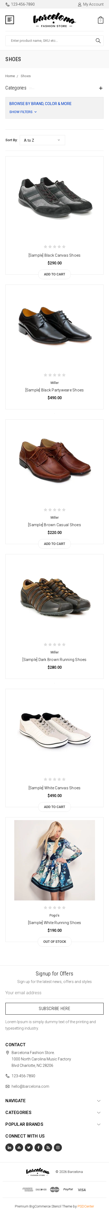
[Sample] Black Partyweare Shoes (54, 390)
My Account (91, 4)
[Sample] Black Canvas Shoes (55, 255)
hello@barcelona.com (30, 1086)
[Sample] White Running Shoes (54, 923)
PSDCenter (86, 1206)
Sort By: (11, 140)
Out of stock (54, 942)
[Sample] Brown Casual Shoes (54, 525)
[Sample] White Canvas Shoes (55, 788)
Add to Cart (54, 274)
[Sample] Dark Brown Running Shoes (54, 659)
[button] (54, 108)
